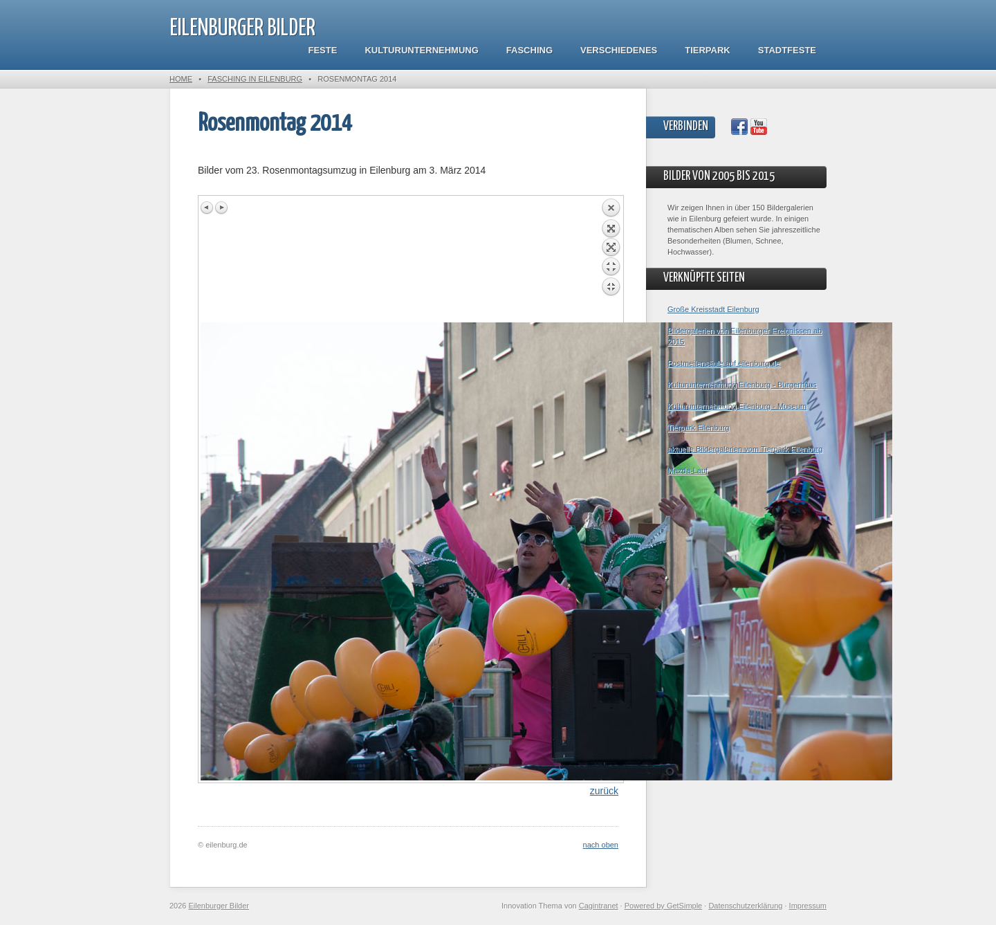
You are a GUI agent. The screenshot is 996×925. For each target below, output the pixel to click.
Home (180, 79)
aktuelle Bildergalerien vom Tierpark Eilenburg (744, 449)
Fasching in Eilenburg (255, 79)
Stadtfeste (787, 50)
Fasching (529, 50)
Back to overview (610, 260)
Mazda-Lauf (687, 470)
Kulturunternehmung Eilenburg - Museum (736, 406)
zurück (604, 790)
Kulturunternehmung (421, 50)
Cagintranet (598, 905)
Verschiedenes (618, 50)
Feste (323, 50)
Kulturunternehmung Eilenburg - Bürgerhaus (742, 385)
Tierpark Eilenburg (698, 427)
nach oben (600, 845)
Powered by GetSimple (664, 905)
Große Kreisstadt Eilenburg (713, 309)
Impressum (808, 905)
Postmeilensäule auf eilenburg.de (723, 363)
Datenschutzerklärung (745, 905)
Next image (221, 207)
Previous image (207, 207)
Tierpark (707, 50)
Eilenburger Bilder (242, 28)
